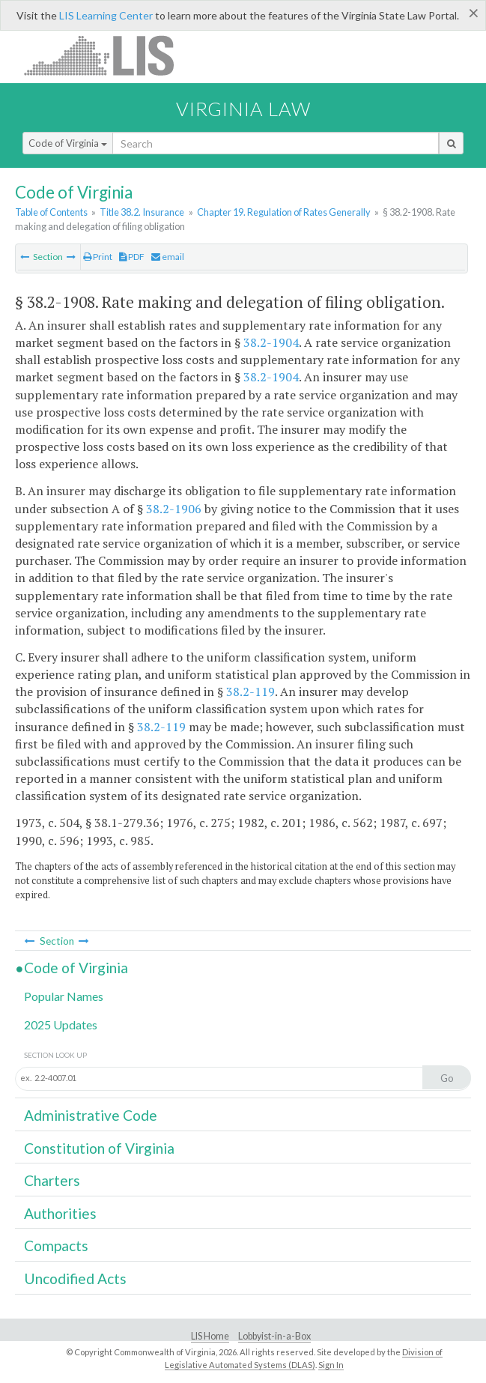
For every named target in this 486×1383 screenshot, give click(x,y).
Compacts (56, 1245)
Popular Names (63, 996)
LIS (107, 55)
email (167, 256)
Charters (52, 1180)
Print (97, 256)
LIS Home (210, 1336)
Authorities (60, 1213)
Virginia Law (243, 108)
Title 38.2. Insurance (142, 212)
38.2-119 (250, 691)
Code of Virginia (67, 143)
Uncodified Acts (75, 1278)
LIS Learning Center (106, 15)
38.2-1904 (271, 342)
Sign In (331, 1365)
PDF (132, 256)
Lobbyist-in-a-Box (274, 1336)
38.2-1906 (173, 508)
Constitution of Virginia (99, 1148)
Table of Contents (51, 212)
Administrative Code (90, 1115)
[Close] (473, 12)
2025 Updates (60, 1024)
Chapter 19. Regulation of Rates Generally (284, 212)
